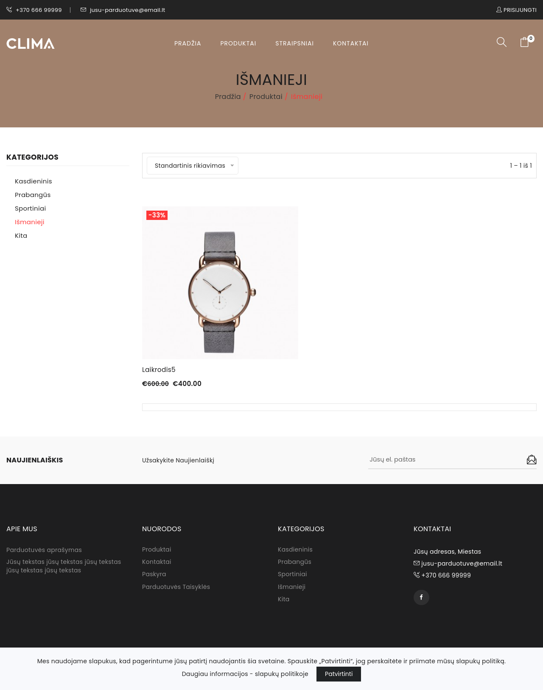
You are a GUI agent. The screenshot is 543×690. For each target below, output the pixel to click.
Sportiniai (30, 208)
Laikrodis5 (159, 370)
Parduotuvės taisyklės (176, 589)
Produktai (238, 43)
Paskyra (154, 576)
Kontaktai (351, 43)
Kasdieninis (33, 181)
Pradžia (187, 43)
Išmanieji (30, 221)
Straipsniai (294, 43)
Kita (21, 235)
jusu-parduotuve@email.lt (123, 10)
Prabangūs (33, 194)
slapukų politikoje (281, 674)
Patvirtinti (339, 674)
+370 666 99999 (34, 10)
